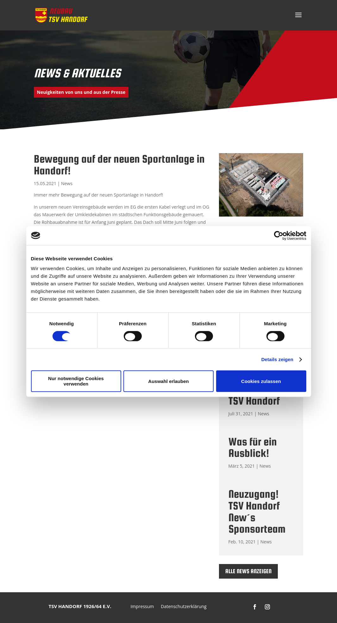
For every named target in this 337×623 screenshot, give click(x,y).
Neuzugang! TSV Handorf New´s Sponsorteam (256, 511)
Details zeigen (277, 359)
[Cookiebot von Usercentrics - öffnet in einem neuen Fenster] (278, 235)
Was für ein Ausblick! (252, 447)
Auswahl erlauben (168, 381)
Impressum (142, 606)
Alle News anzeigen (248, 571)
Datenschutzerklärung (183, 606)
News (66, 183)
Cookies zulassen (261, 381)
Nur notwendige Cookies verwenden (76, 381)
